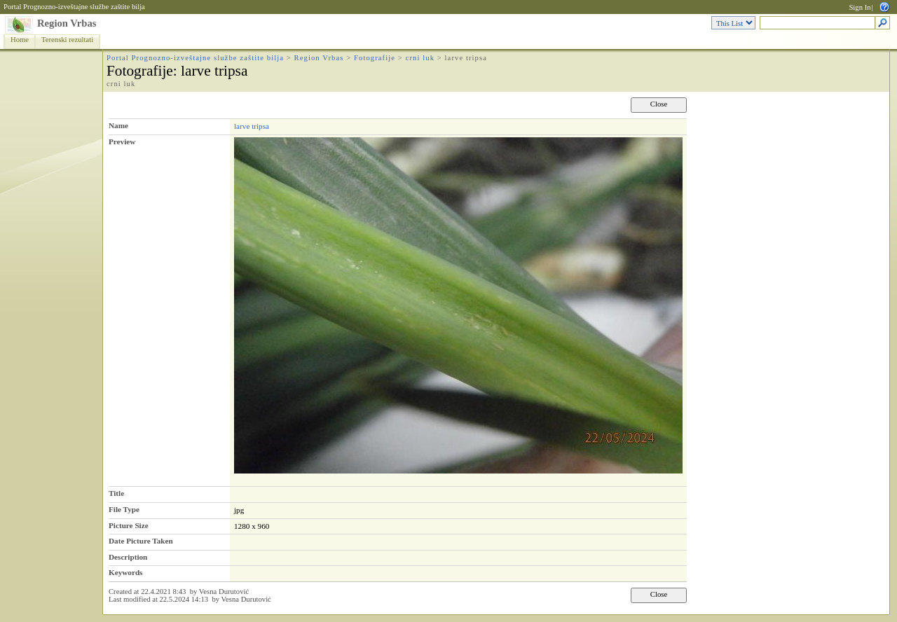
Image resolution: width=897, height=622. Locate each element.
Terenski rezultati (67, 39)
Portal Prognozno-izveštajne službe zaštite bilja (74, 7)
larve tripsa (251, 126)
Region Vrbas (67, 23)
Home (20, 39)
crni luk (420, 58)
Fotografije (374, 58)
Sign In (859, 7)
